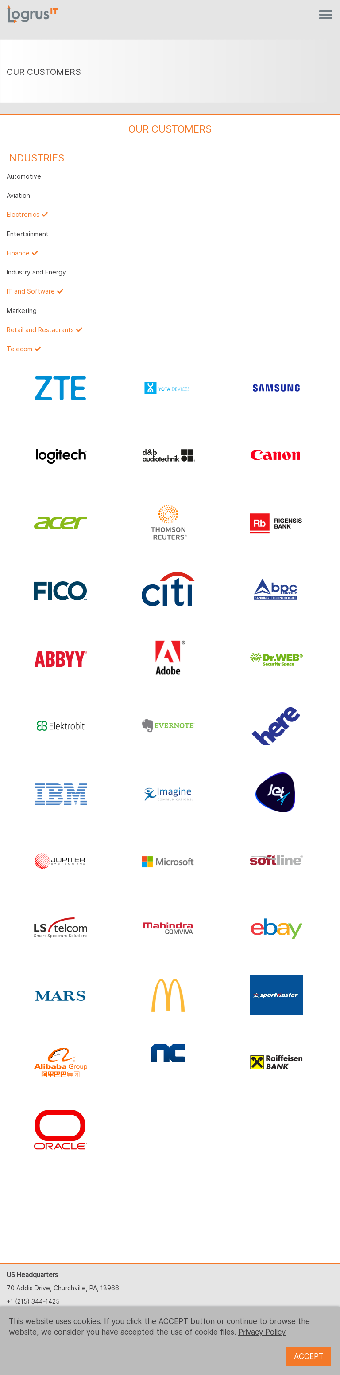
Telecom (19, 349)
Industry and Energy (36, 272)
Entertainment (28, 234)
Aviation (18, 195)
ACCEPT (309, 1356)
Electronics (23, 214)
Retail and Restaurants (40, 329)
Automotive (24, 176)
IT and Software (31, 291)
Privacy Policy (262, 1332)
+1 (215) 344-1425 (33, 1301)
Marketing (22, 310)
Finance (18, 253)
